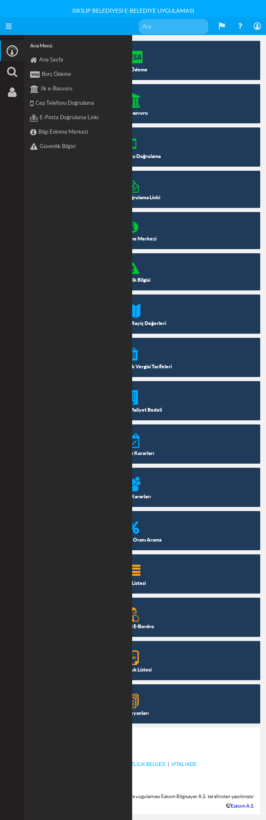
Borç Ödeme (50, 74)
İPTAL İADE (184, 764)
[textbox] (173, 26)
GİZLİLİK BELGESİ (146, 764)
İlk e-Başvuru (51, 89)
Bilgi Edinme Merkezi (59, 132)
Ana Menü (41, 45)
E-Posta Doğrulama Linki (64, 118)
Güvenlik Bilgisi (53, 147)
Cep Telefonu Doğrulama (62, 103)
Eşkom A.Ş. (243, 805)
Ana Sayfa (46, 60)
